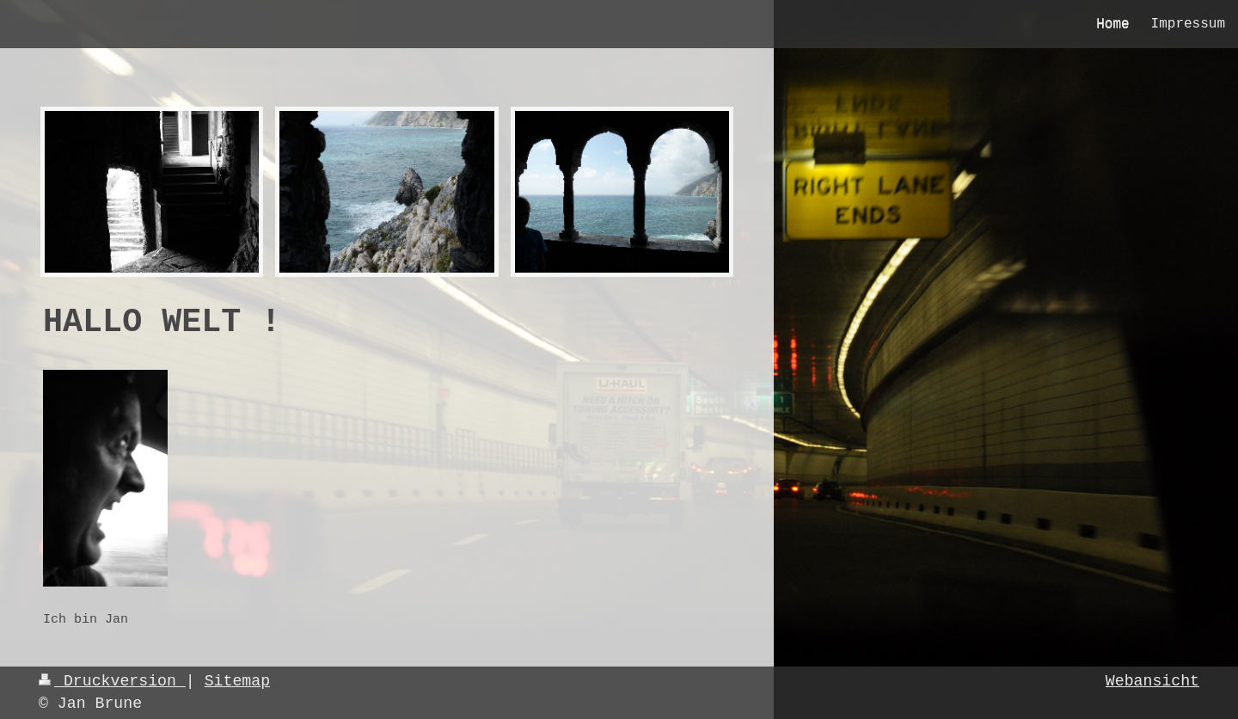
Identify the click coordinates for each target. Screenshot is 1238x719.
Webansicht (1152, 681)
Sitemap (237, 681)
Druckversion (112, 681)
